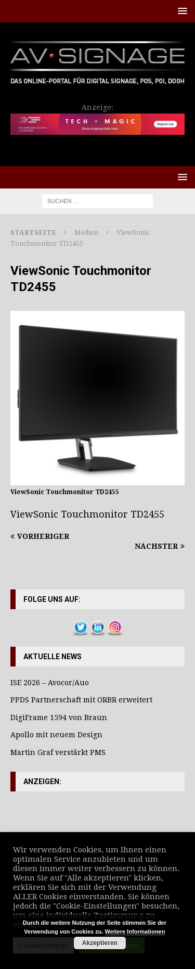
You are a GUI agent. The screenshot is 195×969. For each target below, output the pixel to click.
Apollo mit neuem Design (56, 735)
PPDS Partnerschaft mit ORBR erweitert (81, 700)
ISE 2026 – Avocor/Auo (49, 682)
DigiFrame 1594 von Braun (58, 717)
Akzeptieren (100, 943)
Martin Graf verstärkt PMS (58, 752)
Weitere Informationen (135, 931)
